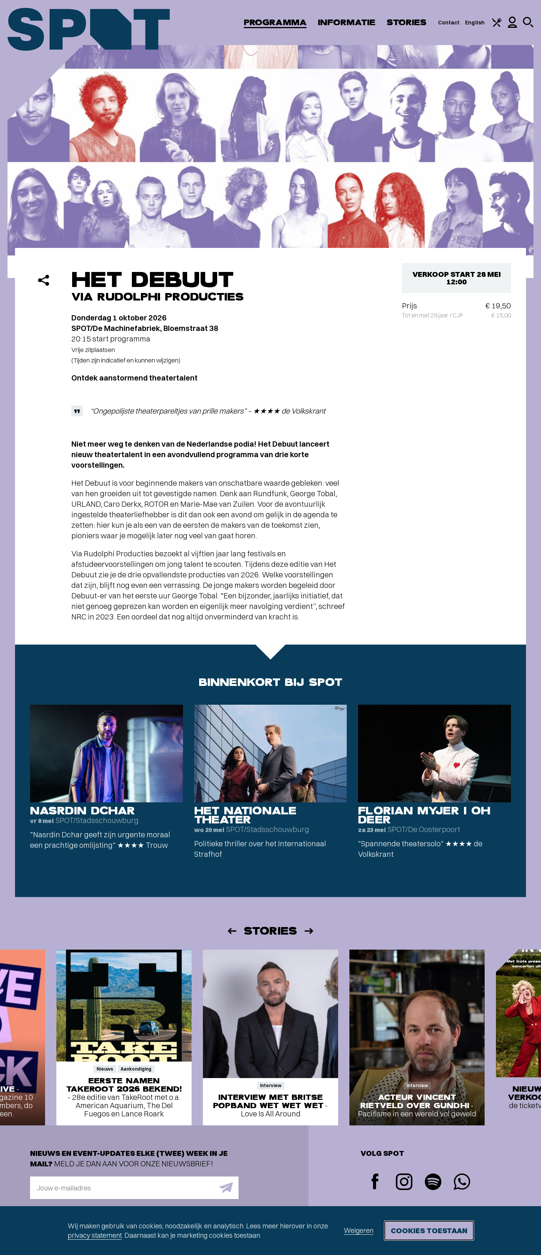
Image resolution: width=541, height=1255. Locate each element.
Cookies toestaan (429, 1230)
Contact (449, 22)
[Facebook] (375, 1182)
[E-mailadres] (134, 1187)
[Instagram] (404, 1182)
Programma (275, 22)
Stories (407, 22)
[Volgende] (309, 931)
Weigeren (358, 1230)
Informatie (346, 22)
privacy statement (95, 1235)
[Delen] (43, 280)
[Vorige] (231, 931)
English (475, 22)
